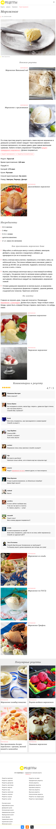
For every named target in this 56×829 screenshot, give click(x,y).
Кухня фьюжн (6, 817)
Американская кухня (8, 812)
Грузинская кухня (7, 821)
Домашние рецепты (35, 785)
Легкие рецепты (34, 783)
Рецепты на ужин (34, 778)
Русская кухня (6, 803)
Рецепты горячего (7, 780)
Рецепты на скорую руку (36, 796)
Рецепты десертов (7, 783)
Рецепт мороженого (8, 154)
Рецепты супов (6, 799)
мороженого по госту (18, 470)
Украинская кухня (7, 819)
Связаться (28, 774)
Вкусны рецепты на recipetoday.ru (9, 2)
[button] (54, 2)
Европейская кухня (8, 805)
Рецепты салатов (7, 794)
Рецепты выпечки (7, 778)
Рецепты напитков (7, 792)
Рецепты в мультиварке (36, 799)
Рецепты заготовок (7, 785)
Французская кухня (8, 814)
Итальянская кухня (8, 810)
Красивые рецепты (35, 787)
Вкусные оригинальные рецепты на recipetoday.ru (28, 768)
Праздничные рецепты (36, 780)
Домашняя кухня (7, 807)
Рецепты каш (6, 789)
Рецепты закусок (7, 787)
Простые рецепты (34, 789)
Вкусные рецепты (34, 792)
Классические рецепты (36, 794)
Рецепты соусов (7, 796)
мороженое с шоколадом (10, 303)
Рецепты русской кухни (25, 154)
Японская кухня (7, 824)
